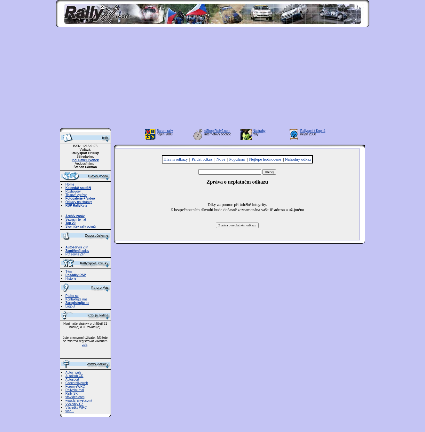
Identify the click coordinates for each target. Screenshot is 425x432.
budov (78, 251)
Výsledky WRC (76, 407)
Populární (237, 159)
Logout (70, 306)
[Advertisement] (212, 79)
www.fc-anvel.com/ (79, 400)
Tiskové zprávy (76, 195)
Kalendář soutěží (78, 188)
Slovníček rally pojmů (81, 226)
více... (70, 411)
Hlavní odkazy (175, 159)
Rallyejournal (75, 390)
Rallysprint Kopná (312, 131)
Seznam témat (76, 219)
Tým (69, 271)
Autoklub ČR (74, 376)
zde (84, 344)
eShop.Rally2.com (217, 131)
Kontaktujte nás (77, 299)
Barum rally (165, 131)
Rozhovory (73, 191)
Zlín (77, 247)
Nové (220, 159)
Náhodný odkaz (298, 159)
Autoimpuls (73, 372)
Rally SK (72, 393)
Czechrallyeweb (77, 383)
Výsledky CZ (74, 404)
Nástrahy (259, 131)
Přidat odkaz (202, 159)
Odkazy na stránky (79, 202)
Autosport (72, 379)
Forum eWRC (75, 386)
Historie (71, 278)
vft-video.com (75, 397)
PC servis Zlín (75, 254)
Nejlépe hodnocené (265, 159)
